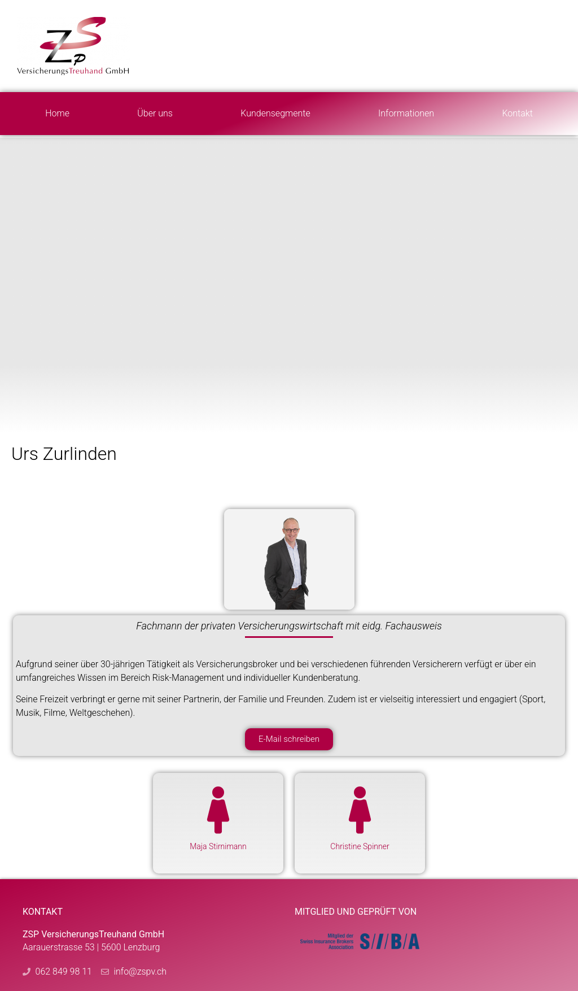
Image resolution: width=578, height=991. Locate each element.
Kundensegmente (275, 113)
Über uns (155, 113)
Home (57, 113)
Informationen (406, 113)
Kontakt (517, 113)
